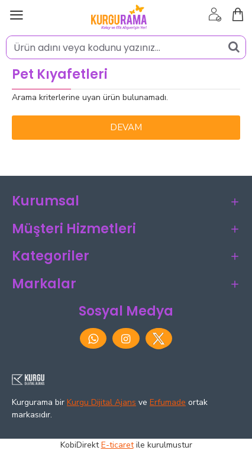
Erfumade (168, 402)
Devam (126, 127)
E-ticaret (117, 445)
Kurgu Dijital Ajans (101, 402)
